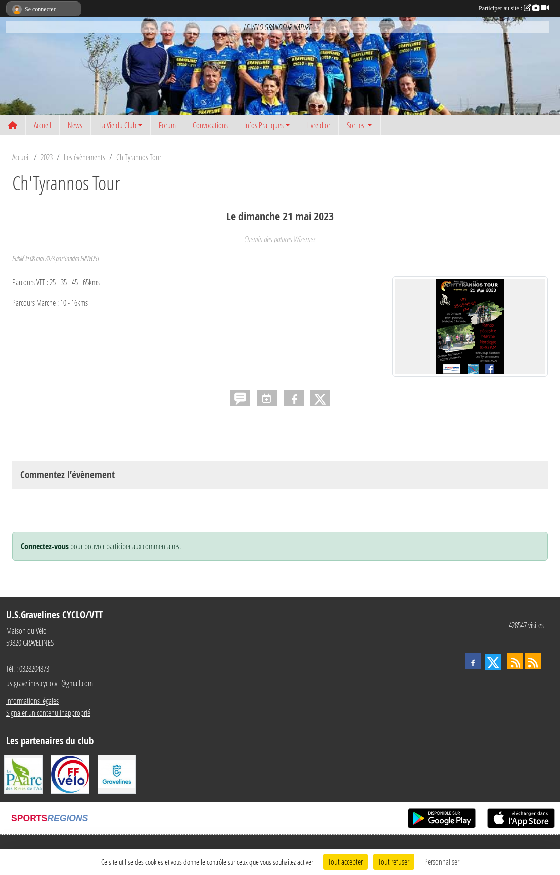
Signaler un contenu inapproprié (48, 712)
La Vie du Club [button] (117, 125)
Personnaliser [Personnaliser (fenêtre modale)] (441, 861)
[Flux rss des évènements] (533, 661)
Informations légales (32, 700)
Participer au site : (514, 8)
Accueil (42, 125)
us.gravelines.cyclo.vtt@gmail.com (49, 682)
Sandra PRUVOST (81, 258)
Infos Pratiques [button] (264, 125)
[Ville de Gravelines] (117, 773)
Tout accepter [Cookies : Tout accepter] (345, 861)
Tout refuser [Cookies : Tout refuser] (393, 861)
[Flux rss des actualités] (515, 661)
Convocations (210, 125)
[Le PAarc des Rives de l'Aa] (23, 773)
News (75, 125)
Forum (167, 125)
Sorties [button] (356, 125)
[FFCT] (70, 773)
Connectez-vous (45, 546)
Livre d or (318, 125)
